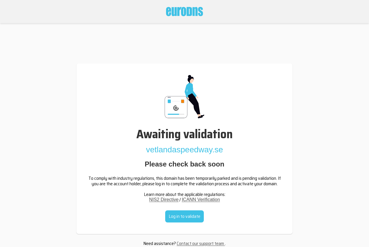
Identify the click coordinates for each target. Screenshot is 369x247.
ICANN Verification (201, 199)
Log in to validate (184, 216)
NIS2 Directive (163, 199)
